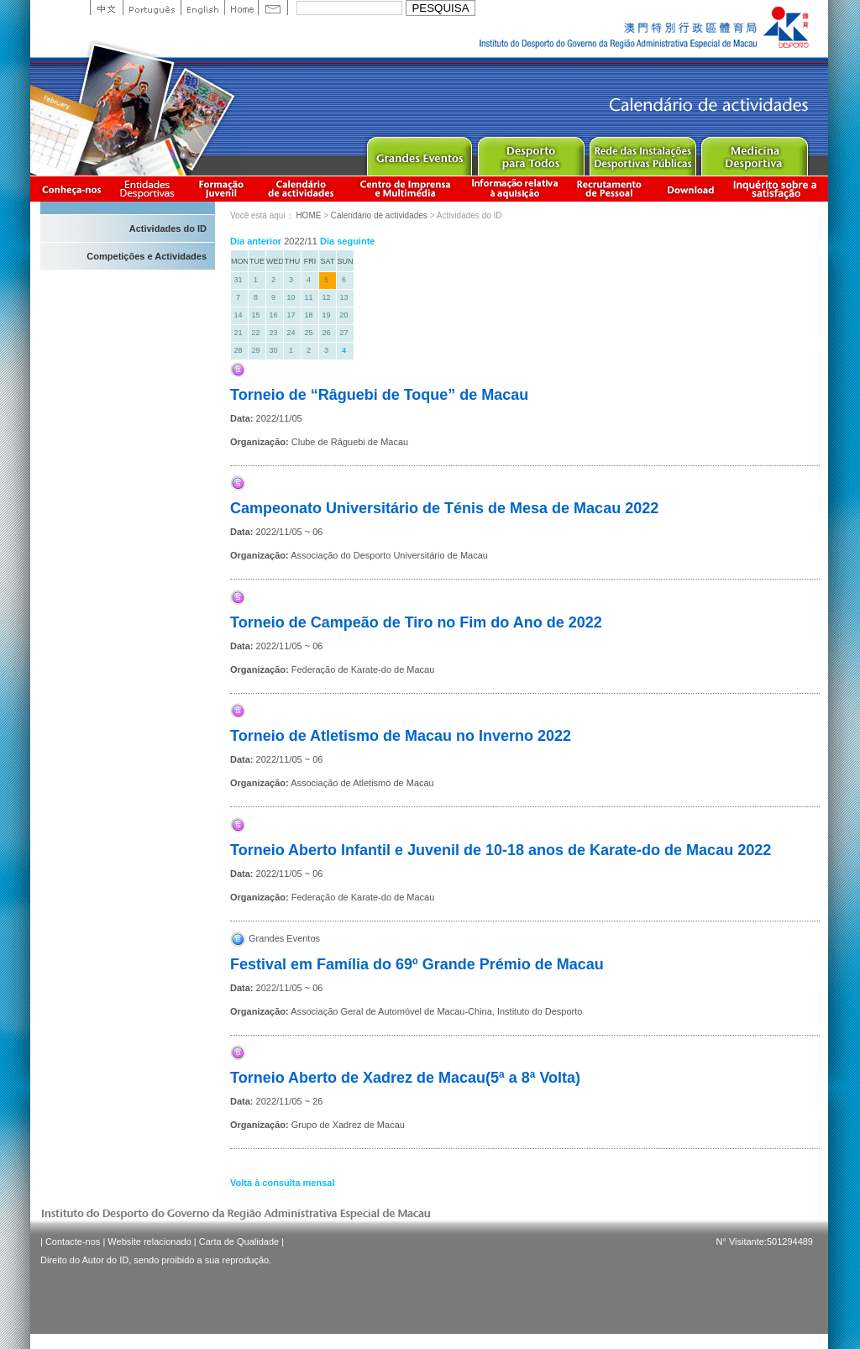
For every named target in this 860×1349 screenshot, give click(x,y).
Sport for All (530, 152)
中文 (106, 7)
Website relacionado (149, 1241)
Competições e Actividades (147, 256)
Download (690, 189)
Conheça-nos (71, 189)
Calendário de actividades (301, 189)
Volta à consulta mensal (282, 1183)
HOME (308, 215)
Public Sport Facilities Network (642, 152)
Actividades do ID (168, 228)
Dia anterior (255, 241)
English (202, 7)
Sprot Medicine (754, 152)
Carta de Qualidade (239, 1241)
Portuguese (152, 7)
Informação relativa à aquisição (514, 189)
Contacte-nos (72, 1241)
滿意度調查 (777, 189)
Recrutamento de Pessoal (609, 189)
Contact (273, 7)
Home (241, 7)
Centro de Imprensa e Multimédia (406, 189)
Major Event (419, 152)
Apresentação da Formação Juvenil (220, 189)
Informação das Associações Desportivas (150, 189)
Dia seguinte (347, 241)
